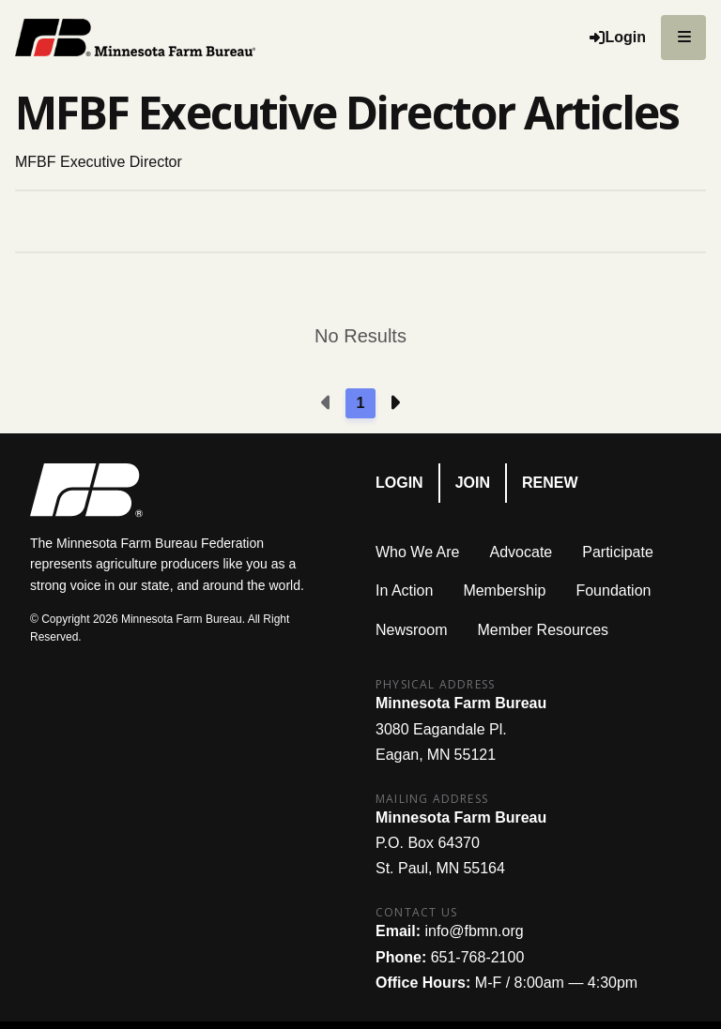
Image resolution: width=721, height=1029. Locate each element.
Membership (504, 590)
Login (399, 483)
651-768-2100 (478, 957)
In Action (404, 590)
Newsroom (411, 630)
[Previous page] (327, 403)
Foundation (613, 590)
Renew (550, 483)
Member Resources (542, 630)
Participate (617, 552)
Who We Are (418, 552)
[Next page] (394, 403)
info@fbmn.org (473, 931)
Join (472, 483)
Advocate (521, 552)
